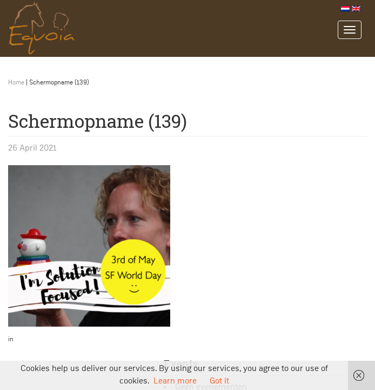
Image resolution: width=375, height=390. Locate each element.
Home (16, 83)
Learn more (175, 381)
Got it (219, 381)
